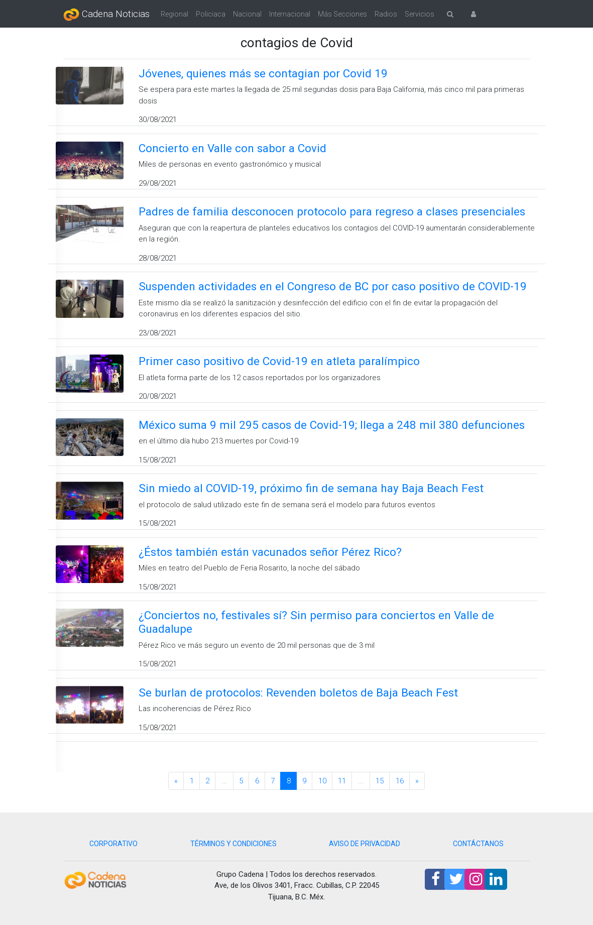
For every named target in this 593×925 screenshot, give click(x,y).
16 (400, 780)
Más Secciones (342, 14)
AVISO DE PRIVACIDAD (364, 844)
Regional (174, 14)
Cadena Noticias (106, 15)
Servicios (419, 14)
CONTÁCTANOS (478, 844)
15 (380, 780)
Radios (386, 14)
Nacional (247, 14)
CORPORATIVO (113, 844)
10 (322, 780)
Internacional (289, 14)
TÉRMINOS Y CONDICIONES (233, 844)
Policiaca (210, 14)
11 (342, 780)
